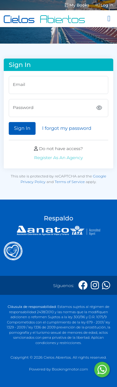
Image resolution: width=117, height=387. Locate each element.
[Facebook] (83, 285)
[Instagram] (95, 285)
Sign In (22, 128)
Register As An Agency (58, 157)
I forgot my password (66, 128)
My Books (77, 4)
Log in (104, 4)
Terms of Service (70, 181)
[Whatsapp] (106, 285)
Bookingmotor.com (70, 369)
